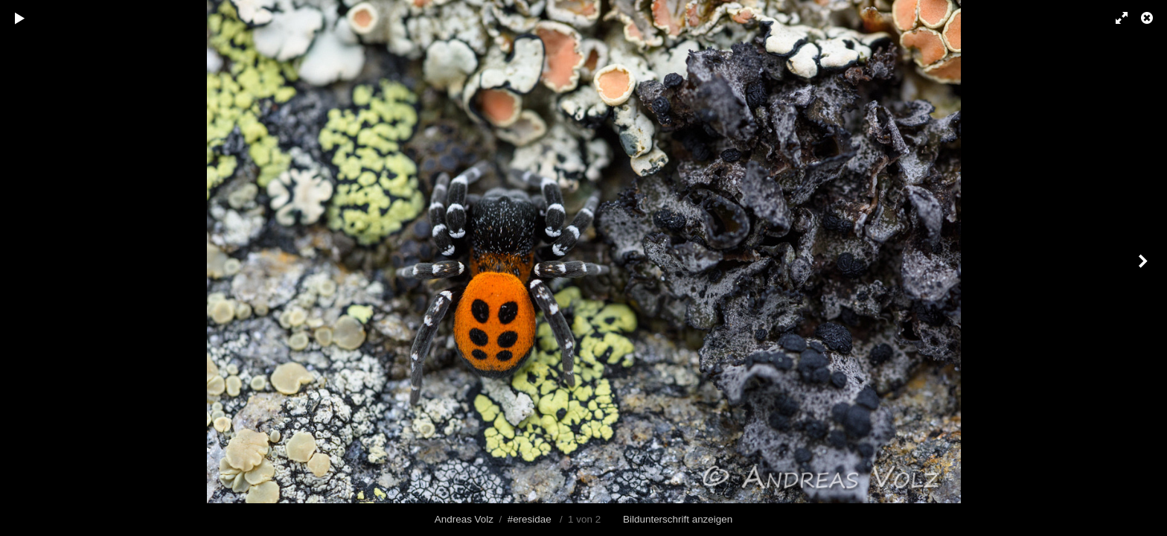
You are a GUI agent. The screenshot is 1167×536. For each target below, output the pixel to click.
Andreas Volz (464, 519)
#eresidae (529, 519)
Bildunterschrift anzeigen (677, 519)
